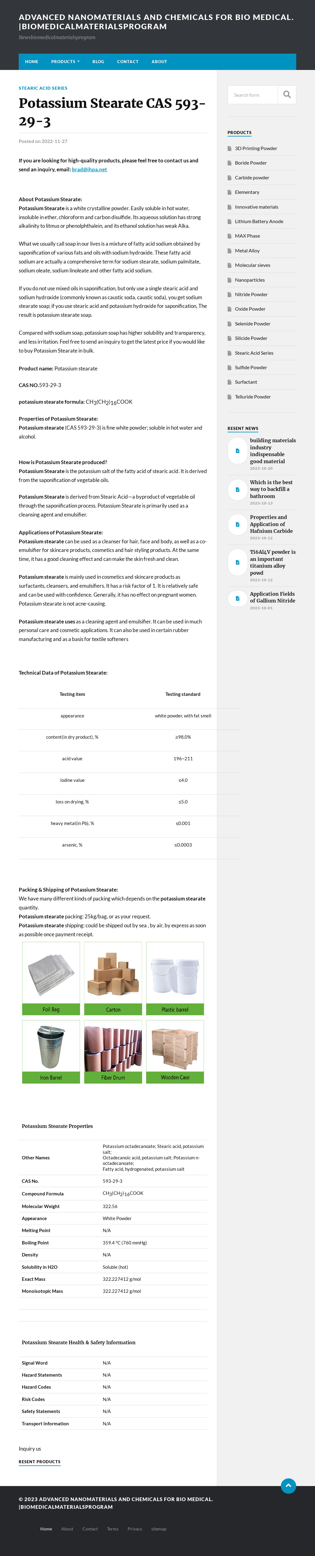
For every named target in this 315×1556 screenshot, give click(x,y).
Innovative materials (256, 207)
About (159, 61)
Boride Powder (251, 162)
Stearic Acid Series (43, 88)
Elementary (247, 192)
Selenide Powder (252, 323)
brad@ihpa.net (89, 169)
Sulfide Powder (251, 367)
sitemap (158, 1528)
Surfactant (246, 382)
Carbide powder (252, 177)
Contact (128, 61)
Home (31, 61)
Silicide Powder (251, 338)
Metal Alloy (247, 250)
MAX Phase (247, 236)
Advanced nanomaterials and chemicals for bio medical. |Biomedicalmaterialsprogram (139, 21)
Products (63, 61)
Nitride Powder (251, 294)
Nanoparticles (250, 280)
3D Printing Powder (256, 148)
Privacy (135, 1528)
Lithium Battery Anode (259, 221)
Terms (112, 1528)
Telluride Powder (253, 396)
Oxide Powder (250, 309)
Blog (98, 61)
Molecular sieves (252, 265)
